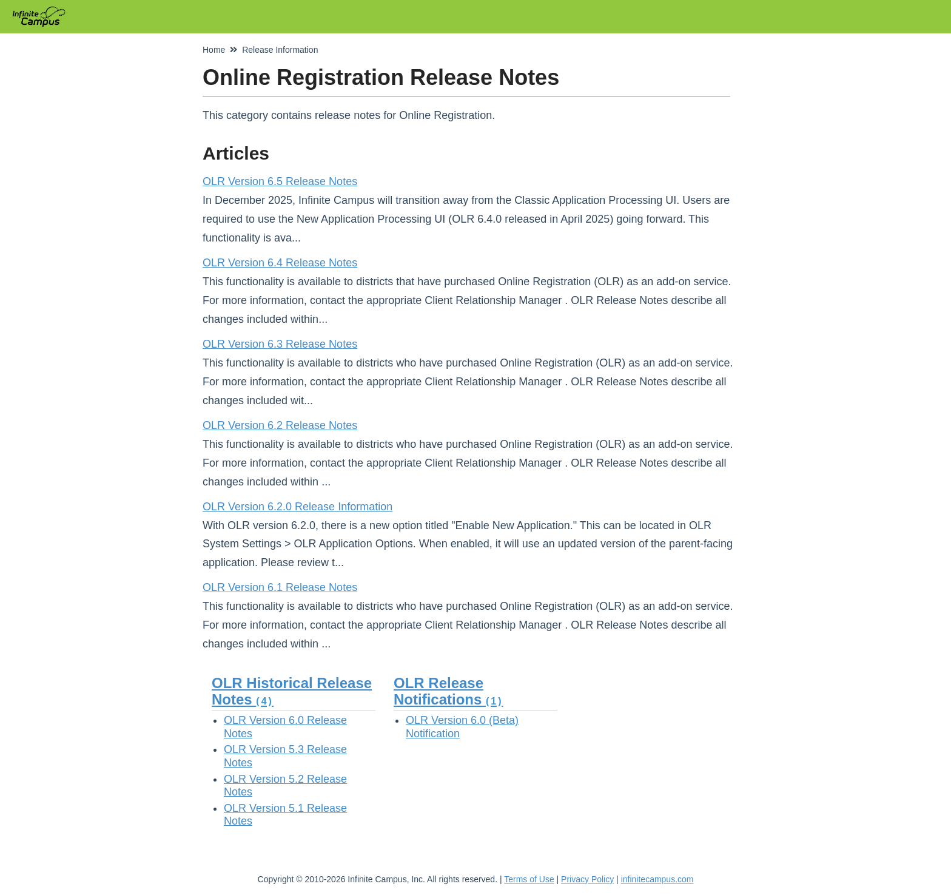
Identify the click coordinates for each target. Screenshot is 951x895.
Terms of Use (529, 879)
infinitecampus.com (657, 879)
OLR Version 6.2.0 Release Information (297, 507)
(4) (265, 701)
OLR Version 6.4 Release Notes (280, 263)
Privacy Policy (587, 879)
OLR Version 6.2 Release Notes (280, 425)
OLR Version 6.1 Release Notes (280, 587)
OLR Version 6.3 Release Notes (280, 344)
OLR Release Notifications (448, 691)
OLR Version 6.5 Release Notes (280, 181)
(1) (494, 701)
